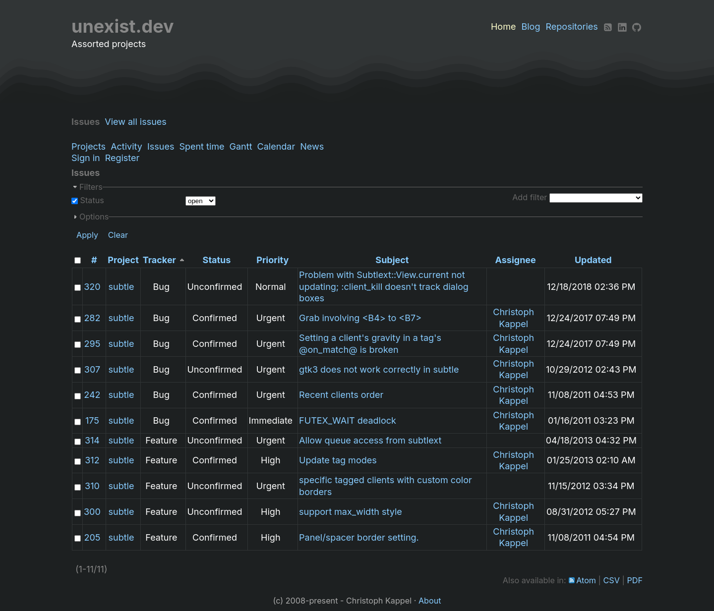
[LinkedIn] (622, 26)
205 (92, 537)
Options (94, 217)
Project (123, 260)
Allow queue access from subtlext (370, 440)
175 (92, 420)
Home (503, 26)
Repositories (572, 26)
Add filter (529, 197)
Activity (126, 146)
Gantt (241, 146)
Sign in (85, 158)
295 (92, 343)
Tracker (159, 260)
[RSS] (608, 26)
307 (92, 369)
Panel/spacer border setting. (359, 537)
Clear (118, 235)
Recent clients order (341, 394)
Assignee (515, 260)
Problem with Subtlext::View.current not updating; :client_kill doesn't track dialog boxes (384, 286)
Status (91, 200)
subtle (121, 286)
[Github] (637, 26)
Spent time (201, 146)
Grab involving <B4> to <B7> (360, 318)
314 (92, 440)
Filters (91, 187)
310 (92, 486)
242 (92, 394)
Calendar (276, 146)
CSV (611, 580)
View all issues (138, 121)
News (312, 146)
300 (92, 511)
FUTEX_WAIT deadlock (347, 420)
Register (122, 158)
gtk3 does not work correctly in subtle (379, 369)
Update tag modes (338, 460)
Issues (160, 146)
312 (92, 460)
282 (92, 318)
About (429, 601)
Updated (593, 260)
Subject (392, 260)
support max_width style (350, 511)
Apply (87, 235)
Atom (586, 580)
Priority (272, 260)
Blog (530, 26)
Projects (88, 146)
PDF (635, 580)
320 (92, 286)
